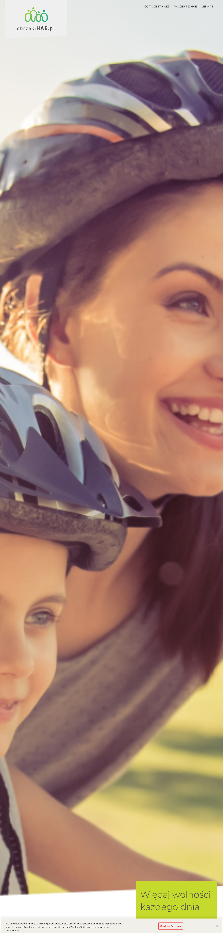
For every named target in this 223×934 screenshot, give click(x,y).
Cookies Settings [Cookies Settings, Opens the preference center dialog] (170, 926)
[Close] (217, 926)
